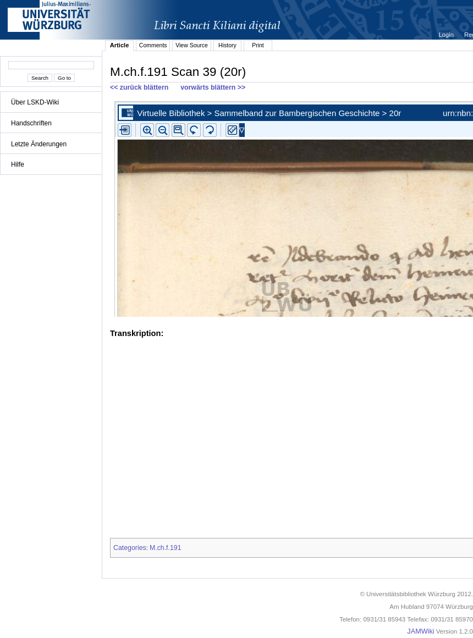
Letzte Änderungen (39, 144)
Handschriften (31, 123)
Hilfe (17, 164)
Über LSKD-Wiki (35, 102)
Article (119, 45)
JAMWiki (420, 631)
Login (447, 34)
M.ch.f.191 (166, 548)
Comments (153, 45)
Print (258, 45)
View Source (191, 45)
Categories (129, 548)
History (227, 45)
